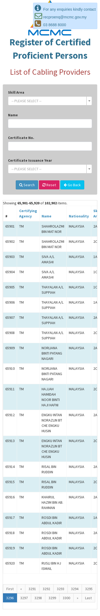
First (10, 588)
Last (88, 597)
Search (27, 184)
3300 (66, 597)
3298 (38, 597)
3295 (89, 588)
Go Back (72, 184)
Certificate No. (21, 137)
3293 (60, 588)
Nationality (79, 216)
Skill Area (16, 92)
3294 (74, 588)
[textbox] (48, 101)
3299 (52, 597)
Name (13, 115)
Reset (49, 184)
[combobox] (50, 100)
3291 (32, 588)
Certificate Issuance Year (30, 160)
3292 (46, 588)
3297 (24, 597)
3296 (10, 597)
